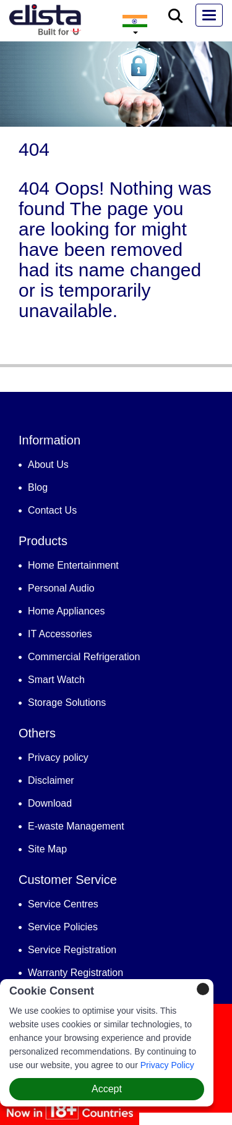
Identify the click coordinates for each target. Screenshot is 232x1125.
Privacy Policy (167, 1065)
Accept (107, 1089)
